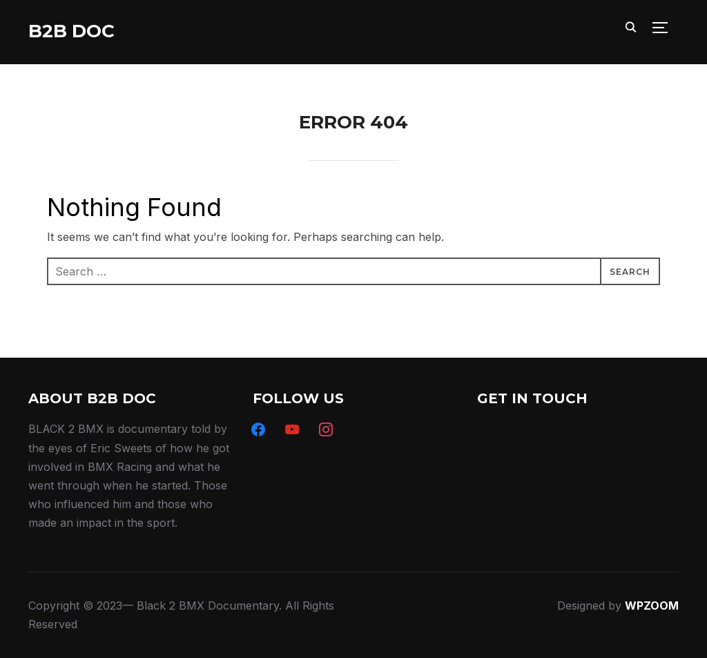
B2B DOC (71, 31)
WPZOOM (652, 605)
